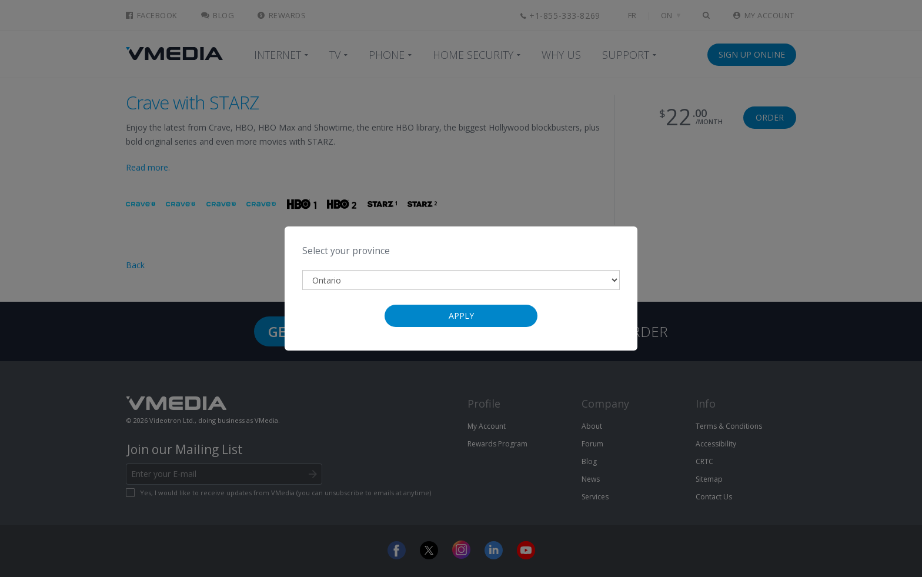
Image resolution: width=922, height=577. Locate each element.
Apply (461, 315)
